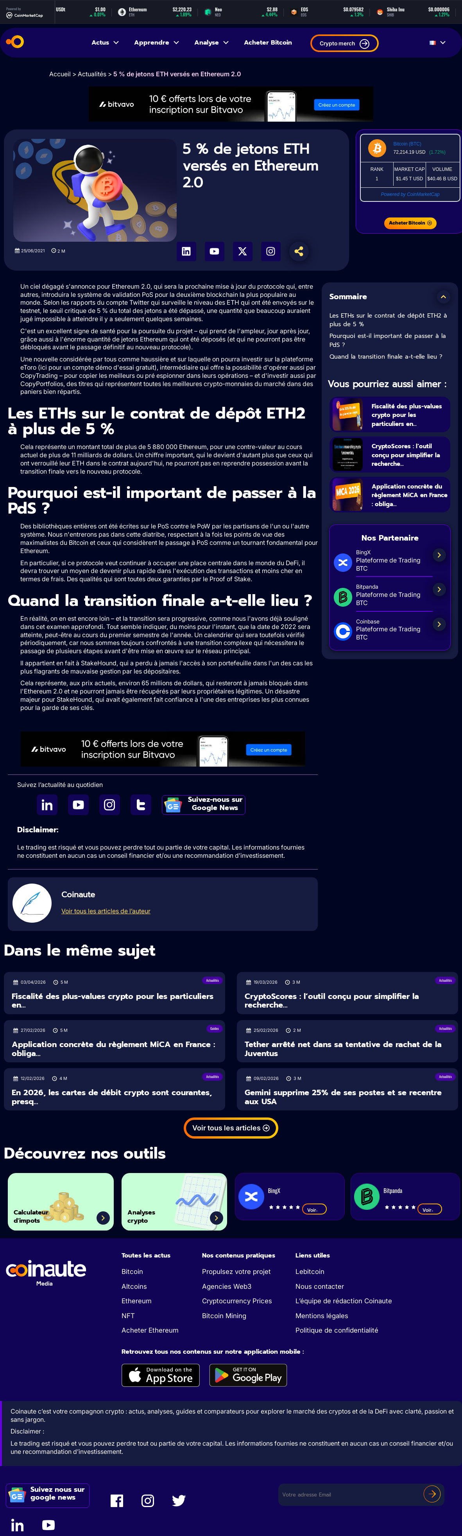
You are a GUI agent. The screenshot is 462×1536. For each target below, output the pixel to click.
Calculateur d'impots (41, 1212)
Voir (314, 1210)
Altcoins (134, 1286)
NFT (128, 1316)
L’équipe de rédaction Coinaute (343, 1301)
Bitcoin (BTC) (407, 144)
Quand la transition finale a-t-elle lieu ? (385, 356)
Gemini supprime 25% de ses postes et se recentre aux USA (343, 1097)
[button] (443, 297)
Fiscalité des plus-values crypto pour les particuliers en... (408, 414)
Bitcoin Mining (224, 1316)
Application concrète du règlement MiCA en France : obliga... (409, 508)
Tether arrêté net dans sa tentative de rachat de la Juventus (343, 1049)
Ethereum (137, 1301)
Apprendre (157, 42)
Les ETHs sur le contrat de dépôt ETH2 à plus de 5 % (388, 320)
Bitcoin (132, 1272)
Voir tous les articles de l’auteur (105, 911)
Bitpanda (392, 1190)
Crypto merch (344, 44)
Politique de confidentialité (336, 1330)
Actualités (92, 74)
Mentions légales (321, 1316)
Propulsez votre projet (236, 1272)
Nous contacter (319, 1286)
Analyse (212, 42)
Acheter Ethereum (150, 1330)
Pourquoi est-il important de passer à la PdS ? (387, 340)
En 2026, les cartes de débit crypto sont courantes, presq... (112, 1097)
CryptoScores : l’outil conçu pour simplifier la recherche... (406, 459)
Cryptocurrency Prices (237, 1301)
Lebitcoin (309, 1272)
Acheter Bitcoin (268, 42)
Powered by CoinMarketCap (410, 194)
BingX (274, 1190)
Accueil (60, 74)
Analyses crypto (149, 1212)
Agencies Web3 (226, 1286)
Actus (105, 42)
